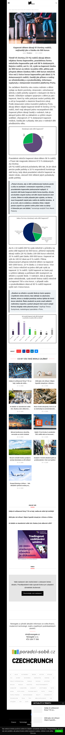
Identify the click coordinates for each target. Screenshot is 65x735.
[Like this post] (19, 351)
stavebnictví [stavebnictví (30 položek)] (48, 694)
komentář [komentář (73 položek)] (13, 688)
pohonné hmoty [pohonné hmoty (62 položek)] (33, 691)
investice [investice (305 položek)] (29, 684)
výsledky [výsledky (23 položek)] (13, 701)
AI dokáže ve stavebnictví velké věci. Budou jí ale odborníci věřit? (30, 523)
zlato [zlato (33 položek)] (26, 701)
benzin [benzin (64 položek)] (34, 674)
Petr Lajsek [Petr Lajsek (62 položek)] (20, 691)
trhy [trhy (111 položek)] (29, 698)
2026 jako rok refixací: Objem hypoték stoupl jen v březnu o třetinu (31, 517)
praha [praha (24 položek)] (50, 691)
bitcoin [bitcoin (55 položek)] (41, 674)
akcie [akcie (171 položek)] (16, 674)
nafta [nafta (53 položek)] (52, 688)
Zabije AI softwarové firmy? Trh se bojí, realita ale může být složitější (31, 511)
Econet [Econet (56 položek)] (18, 677)
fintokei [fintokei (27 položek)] (38, 681)
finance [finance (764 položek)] (29, 681)
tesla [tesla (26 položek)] (23, 698)
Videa (33, 566)
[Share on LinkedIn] (32, 351)
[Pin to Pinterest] (28, 351)
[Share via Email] (36, 351)
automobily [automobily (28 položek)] (24, 674)
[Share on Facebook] (23, 351)
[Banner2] (32, 653)
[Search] (56, 3)
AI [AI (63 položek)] (10, 674)
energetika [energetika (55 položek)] (37, 677)
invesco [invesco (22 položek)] (20, 684)
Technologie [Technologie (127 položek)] (14, 698)
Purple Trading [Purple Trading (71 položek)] (15, 694)
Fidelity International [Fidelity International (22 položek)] (17, 681)
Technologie (23, 722)
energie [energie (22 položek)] (47, 677)
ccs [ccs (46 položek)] (11, 677)
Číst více (33, 733)
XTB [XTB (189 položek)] (20, 701)
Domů (10, 9)
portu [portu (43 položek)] (43, 691)
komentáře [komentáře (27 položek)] (23, 688)
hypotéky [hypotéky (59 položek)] (47, 681)
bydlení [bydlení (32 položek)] (49, 674)
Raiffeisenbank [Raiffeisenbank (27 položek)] (27, 694)
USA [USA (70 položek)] (51, 698)
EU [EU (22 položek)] (53, 677)
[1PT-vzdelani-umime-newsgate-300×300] (32, 531)
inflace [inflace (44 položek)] (12, 684)
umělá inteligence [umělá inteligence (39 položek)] (40, 698)
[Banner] (32, 661)
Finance (13, 722)
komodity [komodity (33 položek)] (33, 688)
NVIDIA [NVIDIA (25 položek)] (12, 691)
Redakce (29, 53)
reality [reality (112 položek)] (38, 694)
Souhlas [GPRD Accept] (58, 731)
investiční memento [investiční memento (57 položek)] (42, 684)
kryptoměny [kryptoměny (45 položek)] (43, 688)
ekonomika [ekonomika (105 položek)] (27, 677)
